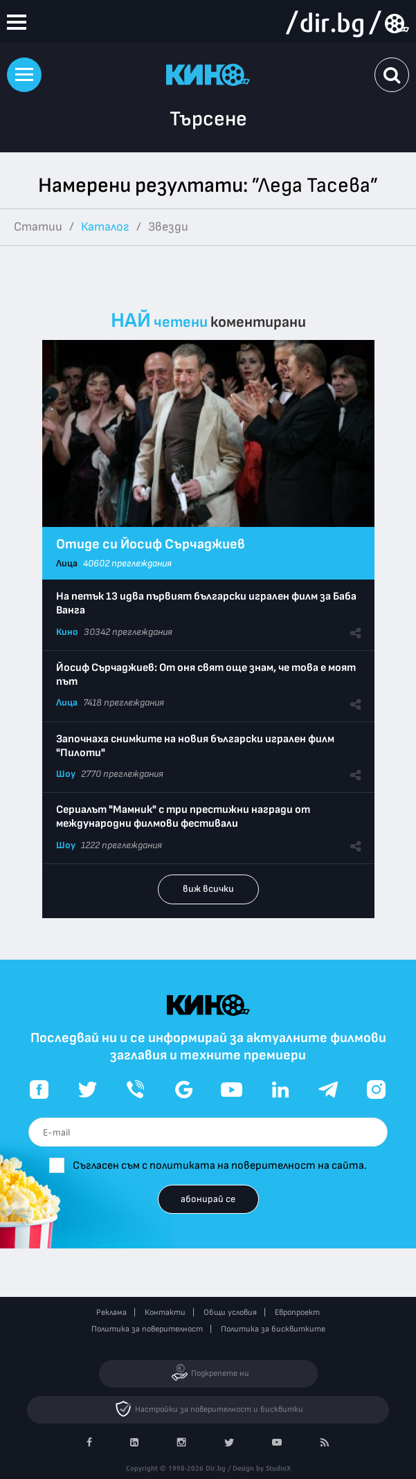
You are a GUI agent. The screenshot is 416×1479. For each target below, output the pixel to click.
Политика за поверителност (147, 1329)
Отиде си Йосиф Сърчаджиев (150, 544)
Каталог (105, 226)
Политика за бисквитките (273, 1329)
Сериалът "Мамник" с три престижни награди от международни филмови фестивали (183, 816)
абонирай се (208, 1199)
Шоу (65, 774)
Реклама (111, 1312)
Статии (38, 226)
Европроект (297, 1312)
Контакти (165, 1312)
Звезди (168, 226)
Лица (67, 563)
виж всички (208, 889)
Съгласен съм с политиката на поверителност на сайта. (220, 1165)
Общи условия (230, 1312)
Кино (67, 632)
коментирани (258, 322)
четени (181, 322)
